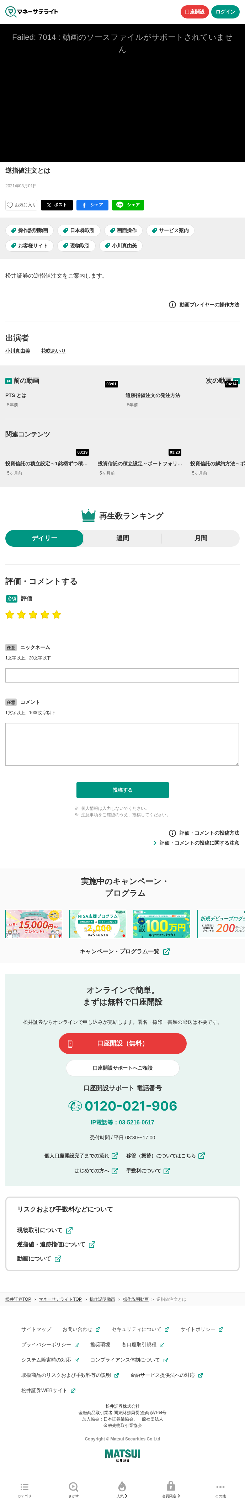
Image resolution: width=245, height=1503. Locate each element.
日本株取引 (82, 230)
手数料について (148, 1170)
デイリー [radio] (44, 538)
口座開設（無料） (122, 1043)
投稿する (123, 790)
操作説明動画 (33, 230)
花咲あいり (53, 351)
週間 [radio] (122, 538)
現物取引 (80, 245)
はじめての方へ (96, 1170)
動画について (39, 1259)
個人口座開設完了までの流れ (81, 1156)
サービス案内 (174, 230)
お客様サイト (33, 245)
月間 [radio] (201, 538)
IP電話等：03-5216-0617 (122, 1122)
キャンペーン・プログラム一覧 (125, 951)
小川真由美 (124, 245)
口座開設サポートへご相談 (123, 1068)
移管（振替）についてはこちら (166, 1156)
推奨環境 (100, 1344)
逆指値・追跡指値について (56, 1244)
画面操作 (127, 230)
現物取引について (45, 1230)
